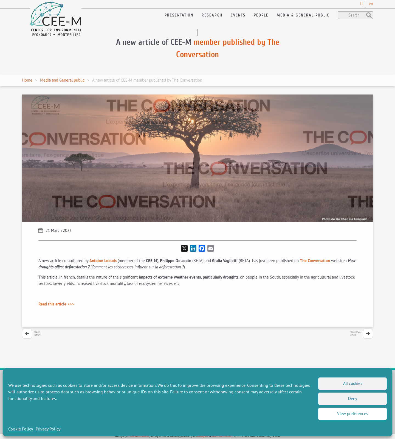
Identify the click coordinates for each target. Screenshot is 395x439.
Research (212, 15)
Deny (352, 398)
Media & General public (303, 15)
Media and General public (62, 80)
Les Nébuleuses (139, 436)
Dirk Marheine (221, 436)
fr (361, 3)
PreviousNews (355, 333)
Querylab (202, 436)
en (371, 3)
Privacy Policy (48, 429)
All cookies (352, 383)
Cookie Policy (20, 429)
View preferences (352, 413)
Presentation (179, 15)
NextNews (37, 333)
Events (238, 15)
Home (27, 80)
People (261, 15)
